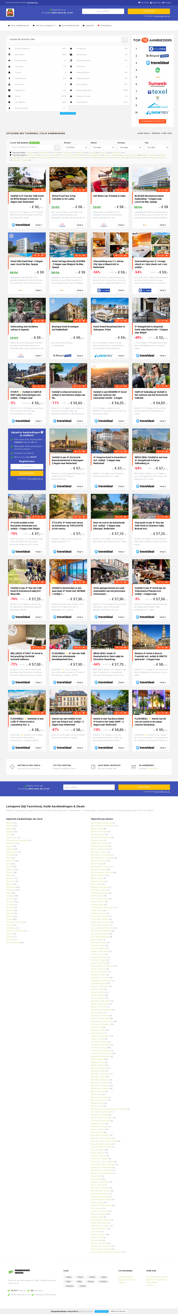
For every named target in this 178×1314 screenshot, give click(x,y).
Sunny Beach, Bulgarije (100, 1220)
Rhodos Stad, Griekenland (102, 1173)
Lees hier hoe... (33, 2)
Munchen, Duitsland (99, 1100)
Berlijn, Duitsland (149, 155)
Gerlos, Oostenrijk (98, 969)
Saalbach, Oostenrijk (99, 1182)
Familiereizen (37, 78)
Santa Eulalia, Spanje (99, 1193)
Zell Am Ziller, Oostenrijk (101, 1249)
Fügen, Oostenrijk (112, 155)
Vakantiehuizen (99, 72)
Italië (55, 153)
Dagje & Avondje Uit (44, 25)
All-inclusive (37, 55)
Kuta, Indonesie (97, 1033)
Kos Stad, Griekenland (100, 1024)
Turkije (92, 153)
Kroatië (9, 866)
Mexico (9, 884)
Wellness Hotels (99, 96)
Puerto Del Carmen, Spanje (102, 1164)
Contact (149, 1285)
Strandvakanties (99, 60)
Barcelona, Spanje (49, 155)
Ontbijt (68, 1277)
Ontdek (82, 1286)
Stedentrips (99, 55)
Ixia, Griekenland (97, 998)
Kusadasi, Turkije (98, 1030)
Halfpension (37, 90)
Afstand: (67, 143)
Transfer (103, 1282)
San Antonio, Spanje (99, 1188)
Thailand (9, 910)
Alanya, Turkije (26, 158)
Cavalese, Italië (97, 904)
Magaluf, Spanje (97, 1062)
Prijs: (147, 143)
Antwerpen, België (119, 158)
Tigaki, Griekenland (99, 1223)
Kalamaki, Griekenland (100, 1001)
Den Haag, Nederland (100, 937)
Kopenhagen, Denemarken (102, 1021)
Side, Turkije (96, 1208)
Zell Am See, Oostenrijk (101, 1246)
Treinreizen (99, 66)
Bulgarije (9, 831)
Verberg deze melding (118, 1311)
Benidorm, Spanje (98, 869)
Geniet (103, 1277)
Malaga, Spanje (97, 1065)
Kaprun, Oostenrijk (98, 1007)
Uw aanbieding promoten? (152, 121)
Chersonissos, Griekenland (102, 907)
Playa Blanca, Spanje (99, 1135)
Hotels (37, 96)
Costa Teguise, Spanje (100, 922)
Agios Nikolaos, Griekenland (102, 826)
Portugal (103, 153)
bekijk (39, 225)
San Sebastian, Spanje (100, 1191)
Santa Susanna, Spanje (100, 1199)
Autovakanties (37, 60)
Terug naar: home (68, 113)
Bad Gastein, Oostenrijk (101, 855)
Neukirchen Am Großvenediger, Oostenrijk (108, 1109)
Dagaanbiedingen (69, 25)
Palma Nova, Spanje (99, 1126)
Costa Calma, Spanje (100, 919)
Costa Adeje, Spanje (99, 916)
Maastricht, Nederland (100, 1056)
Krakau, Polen (96, 1027)
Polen (8, 893)
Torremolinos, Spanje (100, 1226)
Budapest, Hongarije (99, 887)
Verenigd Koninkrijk (14, 922)
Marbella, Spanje (98, 1071)
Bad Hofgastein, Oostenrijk (102, 858)
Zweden (9, 925)
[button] (125, 39)
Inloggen (166, 3)
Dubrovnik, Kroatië (44, 158)
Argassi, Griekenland (99, 846)
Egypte (9, 846)
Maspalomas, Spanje (100, 1086)
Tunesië (9, 916)
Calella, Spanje (97, 896)
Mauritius (10, 881)
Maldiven (10, 869)
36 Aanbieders (152, 768)
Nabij (80, 1282)
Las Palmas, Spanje (99, 1042)
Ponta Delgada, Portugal (101, 1147)
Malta (8, 875)
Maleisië (9, 872)
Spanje (29, 153)
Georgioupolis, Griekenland (102, 966)
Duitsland (116, 153)
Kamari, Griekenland (99, 1004)
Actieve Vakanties (37, 49)
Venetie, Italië (96, 1237)
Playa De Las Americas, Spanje (104, 1141)
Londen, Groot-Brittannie (101, 1053)
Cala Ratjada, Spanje (99, 893)
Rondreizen (99, 49)
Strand (90, 1282)
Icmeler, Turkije (97, 989)
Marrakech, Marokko (99, 1080)
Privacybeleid (151, 1282)
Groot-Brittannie (13, 942)
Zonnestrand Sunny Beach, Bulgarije (106, 1252)
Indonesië (10, 861)
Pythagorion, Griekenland (101, 1167)
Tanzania (10, 907)
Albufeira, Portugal (98, 831)
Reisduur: (121, 143)
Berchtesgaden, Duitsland (102, 872)
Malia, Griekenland (98, 1068)
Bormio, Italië (96, 884)
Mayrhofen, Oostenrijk (100, 1088)
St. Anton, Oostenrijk (99, 1211)
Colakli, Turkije (97, 910)
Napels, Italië (96, 1106)
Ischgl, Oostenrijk (98, 992)
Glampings (37, 84)
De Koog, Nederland (99, 934)
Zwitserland (11, 928)
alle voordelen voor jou (162, 16)
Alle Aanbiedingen (18, 25)
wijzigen (35, 143)
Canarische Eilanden (14, 931)
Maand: (94, 143)
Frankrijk (9, 849)
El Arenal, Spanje (98, 945)
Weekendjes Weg (99, 90)
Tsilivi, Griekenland (98, 1229)
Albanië (9, 823)
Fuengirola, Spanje (99, 957)
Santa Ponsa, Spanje (99, 1196)
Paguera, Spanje (98, 1123)
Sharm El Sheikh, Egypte (101, 1205)
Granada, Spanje (98, 975)
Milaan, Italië (96, 1094)
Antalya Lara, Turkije (99, 843)
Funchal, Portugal (98, 960)
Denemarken (11, 837)
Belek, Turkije (96, 864)
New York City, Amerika (100, 1112)
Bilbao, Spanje (97, 878)
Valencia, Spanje (98, 1234)
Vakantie (88, 25)
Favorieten (143, 3)
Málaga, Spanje (97, 1103)
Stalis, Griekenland (98, 1214)
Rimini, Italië (96, 1176)
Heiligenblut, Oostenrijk (100, 980)
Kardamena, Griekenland (101, 1010)
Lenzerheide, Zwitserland (156, 158)
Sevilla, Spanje (97, 1202)
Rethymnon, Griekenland (101, 1170)
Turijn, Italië (95, 1232)
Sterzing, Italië (97, 1217)
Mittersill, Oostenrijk (99, 1097)
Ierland (9, 858)
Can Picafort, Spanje (99, 899)
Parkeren (69, 1286)
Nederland (80, 153)
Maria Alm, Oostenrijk (99, 1074)
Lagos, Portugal (97, 1039)
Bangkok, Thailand (21, 160)
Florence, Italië (97, 954)
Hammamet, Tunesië (99, 977)
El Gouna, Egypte (98, 948)
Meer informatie (101, 1311)
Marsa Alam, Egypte (99, 1083)
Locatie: (25, 143)
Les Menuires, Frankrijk (100, 1045)
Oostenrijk (66, 153)
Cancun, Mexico (97, 902)
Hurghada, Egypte (98, 983)
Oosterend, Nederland (100, 1121)
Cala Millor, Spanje (98, 890)
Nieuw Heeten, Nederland (102, 1118)
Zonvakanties (99, 102)
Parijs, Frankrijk (97, 1132)
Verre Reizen (99, 84)
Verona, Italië (96, 1240)
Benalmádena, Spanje (100, 866)
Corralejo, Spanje (98, 913)
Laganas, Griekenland (100, 1036)
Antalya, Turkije (97, 840)
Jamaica (9, 940)
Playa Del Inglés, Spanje (101, 1144)
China (8, 834)
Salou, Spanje (96, 1185)
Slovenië (9, 899)
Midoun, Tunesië (98, 1091)
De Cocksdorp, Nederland (70, 155)
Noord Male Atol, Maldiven (99, 158)
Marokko (9, 878)
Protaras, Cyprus (98, 1156)
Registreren (155, 3)
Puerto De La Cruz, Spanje (102, 1161)
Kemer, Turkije (97, 1012)
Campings (37, 66)
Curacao (9, 937)
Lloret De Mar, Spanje (100, 1050)
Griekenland (43, 153)
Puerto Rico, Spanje (99, 1158)
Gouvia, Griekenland (99, 972)
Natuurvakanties (37, 108)
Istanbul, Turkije (97, 995)
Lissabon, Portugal (130, 155)
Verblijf (92, 1277)
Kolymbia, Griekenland (100, 1018)
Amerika (9, 826)
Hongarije (10, 855)
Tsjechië (9, 913)
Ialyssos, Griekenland (100, 986)
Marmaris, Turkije (98, 1077)
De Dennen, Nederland (100, 931)
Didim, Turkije (96, 940)
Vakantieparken (99, 78)
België (8, 829)
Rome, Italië (32, 155)
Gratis (68, 1282)
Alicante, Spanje (98, 834)
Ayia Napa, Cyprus (98, 852)
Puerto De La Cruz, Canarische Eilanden (70, 158)
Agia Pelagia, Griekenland (101, 823)
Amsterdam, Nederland (101, 837)
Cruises (37, 72)
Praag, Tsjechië (97, 1153)
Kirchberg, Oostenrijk (100, 1015)
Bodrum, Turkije (97, 881)
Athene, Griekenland (99, 849)
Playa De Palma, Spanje (101, 1138)
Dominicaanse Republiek (16, 840)
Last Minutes (37, 102)
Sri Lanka (10, 904)
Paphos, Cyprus (136, 158)
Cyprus (9, 934)
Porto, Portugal (97, 1150)
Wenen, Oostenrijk (98, 1243)
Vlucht (80, 1277)
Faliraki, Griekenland (92, 155)
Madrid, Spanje (97, 1059)
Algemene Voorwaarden (156, 1280)
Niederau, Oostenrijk (99, 1115)
